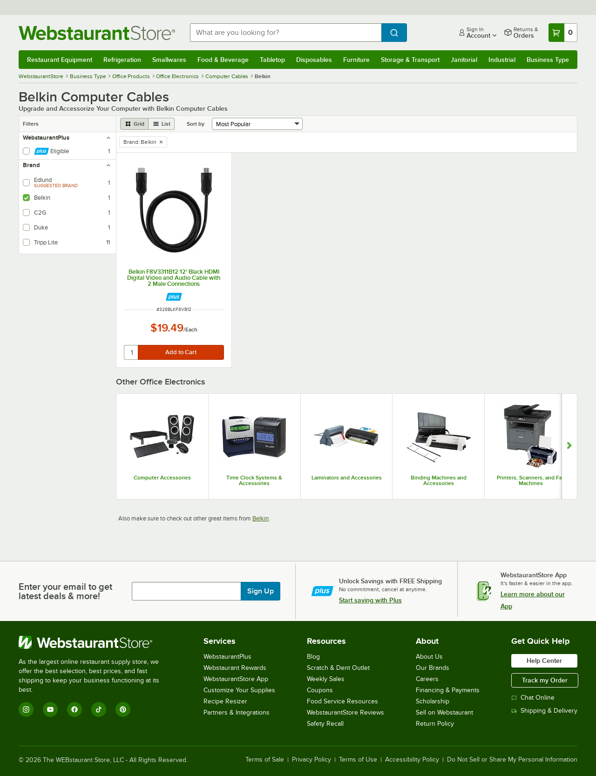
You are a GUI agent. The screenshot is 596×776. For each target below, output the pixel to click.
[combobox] (285, 32)
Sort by (195, 124)
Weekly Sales (326, 678)
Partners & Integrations (236, 712)
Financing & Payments (448, 690)
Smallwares (169, 59)
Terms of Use (358, 759)
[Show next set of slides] (569, 446)
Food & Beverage (223, 59)
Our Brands (432, 667)
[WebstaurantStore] (95, 642)
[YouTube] (50, 709)
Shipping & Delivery (544, 710)
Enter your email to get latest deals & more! (65, 591)
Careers (427, 678)
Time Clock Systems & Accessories (254, 480)
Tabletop (272, 59)
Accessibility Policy (412, 759)
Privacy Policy (311, 759)
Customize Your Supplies (239, 690)
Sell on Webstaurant (444, 712)
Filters (31, 124)
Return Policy (435, 723)
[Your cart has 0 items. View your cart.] (563, 32)
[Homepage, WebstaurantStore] (97, 33)
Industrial (501, 59)
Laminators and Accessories (347, 477)
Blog (313, 656)
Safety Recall (325, 723)
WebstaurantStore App (235, 678)
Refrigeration (122, 59)
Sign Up (260, 591)
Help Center (544, 660)
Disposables (314, 59)
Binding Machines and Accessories (439, 480)
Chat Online (533, 697)
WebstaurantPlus (227, 656)
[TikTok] (98, 709)
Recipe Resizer (225, 701)
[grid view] (134, 124)
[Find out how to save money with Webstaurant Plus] (174, 297)
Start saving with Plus (370, 600)
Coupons (320, 690)
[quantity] (131, 352)
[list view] (162, 124)
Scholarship (432, 701)
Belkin (260, 518)
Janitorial (464, 59)
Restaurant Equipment (59, 59)
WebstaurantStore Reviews (345, 712)
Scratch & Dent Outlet (338, 667)
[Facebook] (74, 709)
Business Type (548, 59)
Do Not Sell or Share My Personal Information (512, 759)
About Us (429, 656)
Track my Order (545, 680)
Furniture (356, 59)
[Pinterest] (122, 709)
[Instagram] (26, 709)
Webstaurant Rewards (234, 667)
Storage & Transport (410, 59)
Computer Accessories (162, 477)
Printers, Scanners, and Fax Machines (531, 480)
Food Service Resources (342, 701)
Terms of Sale (264, 759)
